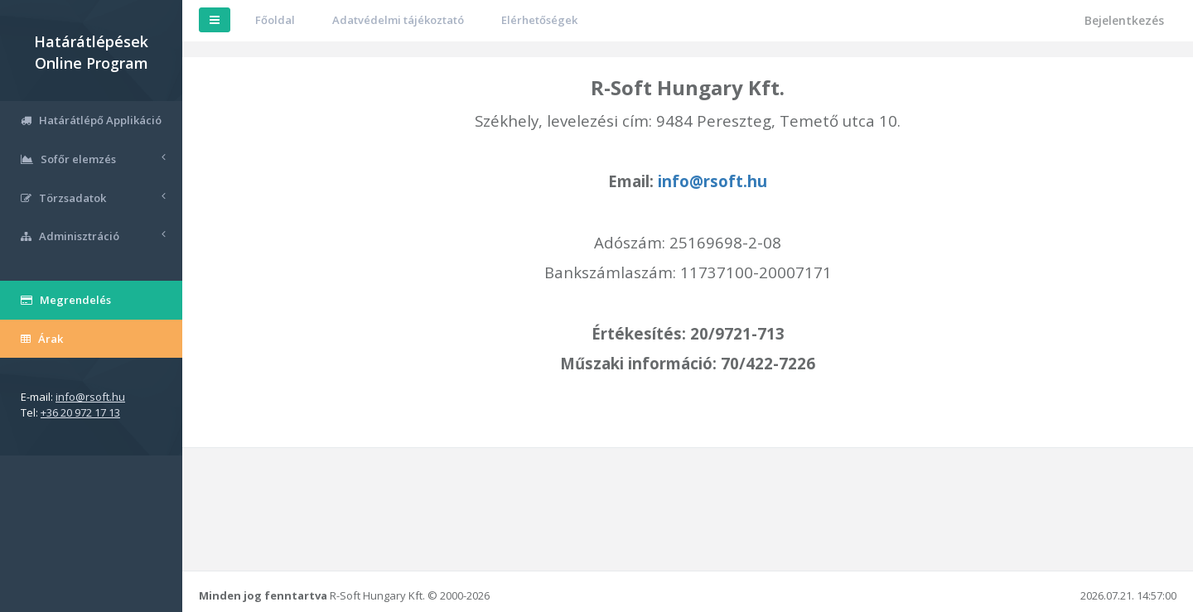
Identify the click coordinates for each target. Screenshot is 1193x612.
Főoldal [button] (275, 19)
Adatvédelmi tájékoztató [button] (398, 19)
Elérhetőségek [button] (539, 19)
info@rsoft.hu (90, 396)
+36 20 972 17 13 (80, 412)
